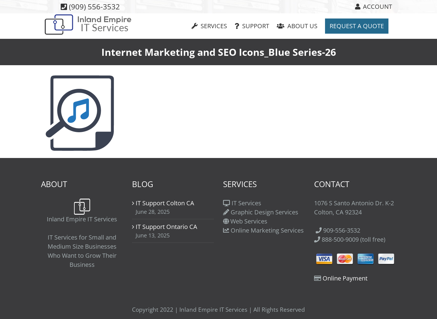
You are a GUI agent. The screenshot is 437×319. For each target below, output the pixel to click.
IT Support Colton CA (165, 203)
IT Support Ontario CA (166, 227)
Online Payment (345, 278)
